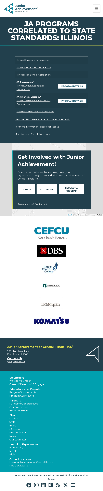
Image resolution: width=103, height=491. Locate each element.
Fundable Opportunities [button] (23, 403)
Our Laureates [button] (17, 439)
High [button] (12, 454)
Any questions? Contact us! (32, 204)
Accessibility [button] (62, 475)
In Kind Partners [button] (18, 410)
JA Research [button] (16, 429)
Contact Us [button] (14, 358)
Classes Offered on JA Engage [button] (26, 384)
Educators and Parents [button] (24, 389)
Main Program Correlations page (33, 134)
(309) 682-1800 (16, 361)
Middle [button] (13, 451)
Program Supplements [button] (22, 392)
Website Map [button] (77, 475)
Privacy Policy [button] (47, 475)
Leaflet (70, 215)
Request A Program (71, 189)
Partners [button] (15, 400)
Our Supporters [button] (18, 407)
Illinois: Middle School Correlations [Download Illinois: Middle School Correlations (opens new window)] (35, 111)
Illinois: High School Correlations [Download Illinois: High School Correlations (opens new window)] (34, 74)
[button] (29, 485)
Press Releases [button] (17, 432)
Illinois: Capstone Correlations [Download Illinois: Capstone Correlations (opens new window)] (33, 60)
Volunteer (47, 189)
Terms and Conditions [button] (26, 475)
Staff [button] (12, 422)
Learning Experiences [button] (24, 444)
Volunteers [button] (16, 377)
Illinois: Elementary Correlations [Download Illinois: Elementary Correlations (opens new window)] (34, 67)
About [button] (13, 415)
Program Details (72, 86)
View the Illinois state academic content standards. (42, 119)
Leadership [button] (15, 418)
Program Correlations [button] (21, 395)
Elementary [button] (16, 447)
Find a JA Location (19, 465)
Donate (26, 189)
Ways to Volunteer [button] (20, 381)
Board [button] (12, 425)
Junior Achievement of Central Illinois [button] (30, 462)
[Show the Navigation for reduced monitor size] (97, 8)
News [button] (12, 436)
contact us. (53, 126)
